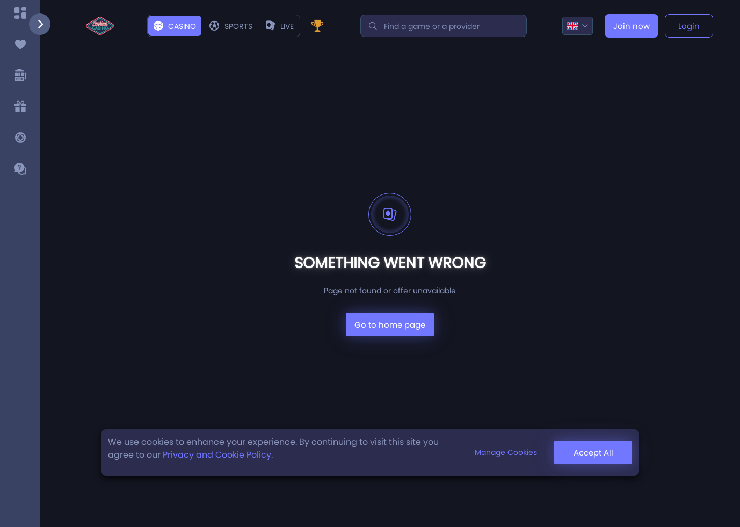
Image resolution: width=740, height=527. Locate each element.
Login (689, 26)
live (280, 26)
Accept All (593, 452)
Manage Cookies (506, 452)
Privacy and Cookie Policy (217, 455)
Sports (230, 26)
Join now (631, 26)
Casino (175, 26)
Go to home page (389, 324)
